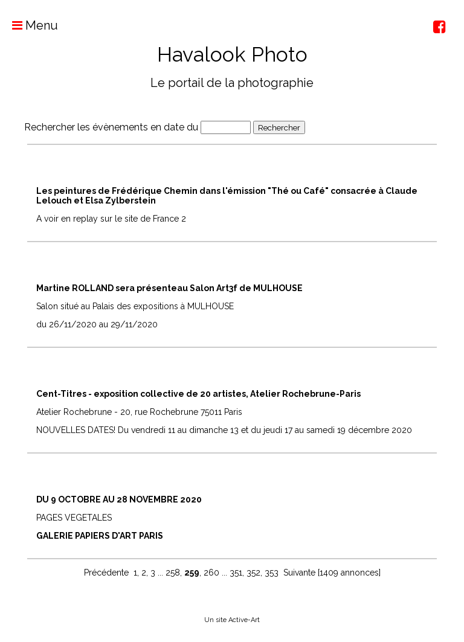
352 (253, 572)
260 (211, 572)
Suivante (299, 572)
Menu (29, 25)
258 (173, 572)
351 (236, 572)
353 (272, 572)
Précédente (106, 572)
